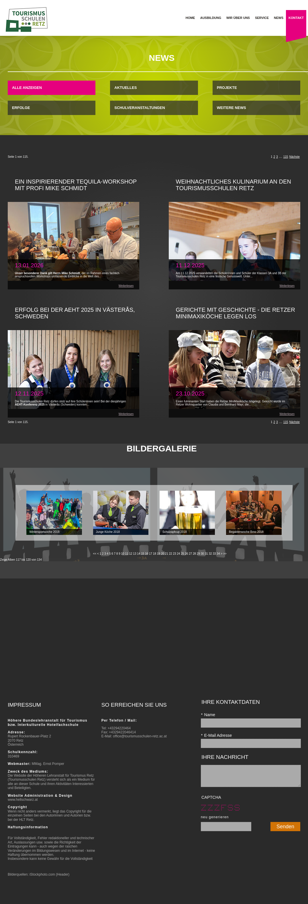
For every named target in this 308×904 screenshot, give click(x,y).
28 (194, 553)
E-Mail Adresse (216, 735)
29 (198, 553)
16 (146, 553)
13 (134, 553)
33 (214, 553)
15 (142, 553)
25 (182, 553)
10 (122, 553)
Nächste (294, 156)
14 (138, 553)
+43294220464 (119, 728)
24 (178, 553)
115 (285, 156)
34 (218, 553)
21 (166, 553)
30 (202, 553)
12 (130, 553)
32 (210, 553)
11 (126, 553)
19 (158, 553)
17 (150, 553)
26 (186, 553)
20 (162, 553)
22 (170, 553)
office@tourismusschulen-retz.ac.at (139, 736)
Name (208, 715)
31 (206, 553)
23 (174, 553)
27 (190, 553)
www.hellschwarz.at (23, 800)
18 (154, 553)
